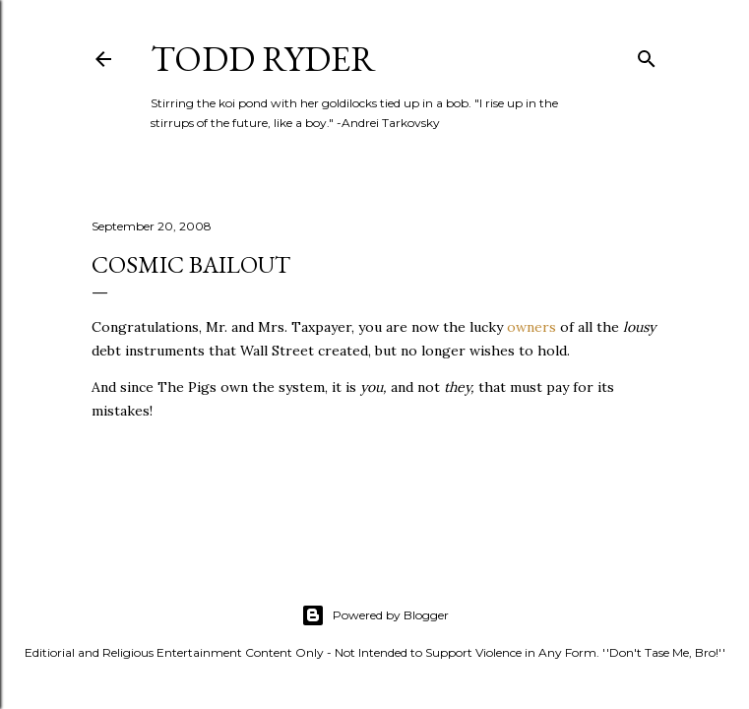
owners (531, 327)
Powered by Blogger (375, 615)
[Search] (646, 54)
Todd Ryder (263, 58)
